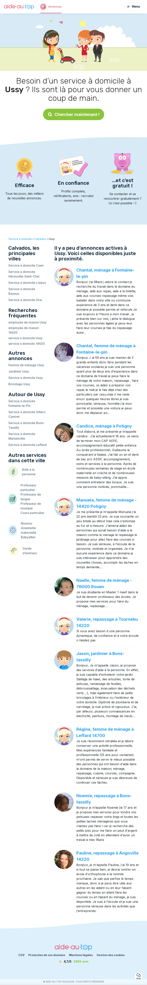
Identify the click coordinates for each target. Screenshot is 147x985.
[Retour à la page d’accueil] (19, 7)
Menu (133, 6)
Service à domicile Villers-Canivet (27, 414)
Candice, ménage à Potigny (104, 426)
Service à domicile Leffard (27, 445)
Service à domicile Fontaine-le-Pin (21, 403)
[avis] (73, 961)
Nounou (26, 523)
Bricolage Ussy (19, 384)
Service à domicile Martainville (21, 436)
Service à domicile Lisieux (27, 283)
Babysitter (28, 537)
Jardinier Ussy (18, 371)
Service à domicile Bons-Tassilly (26, 425)
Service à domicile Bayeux (21, 291)
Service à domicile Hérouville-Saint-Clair (24, 274)
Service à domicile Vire (25, 300)
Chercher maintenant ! (74, 114)
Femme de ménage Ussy (26, 365)
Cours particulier (32, 513)
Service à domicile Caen (26, 265)
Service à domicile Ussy (25, 378)
